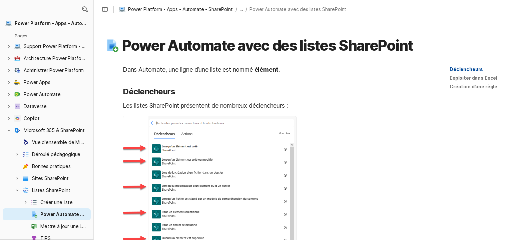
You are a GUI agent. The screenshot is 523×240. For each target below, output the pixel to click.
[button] (84, 9)
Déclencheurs (466, 69)
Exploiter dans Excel (473, 78)
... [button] (241, 9)
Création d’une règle (473, 86)
